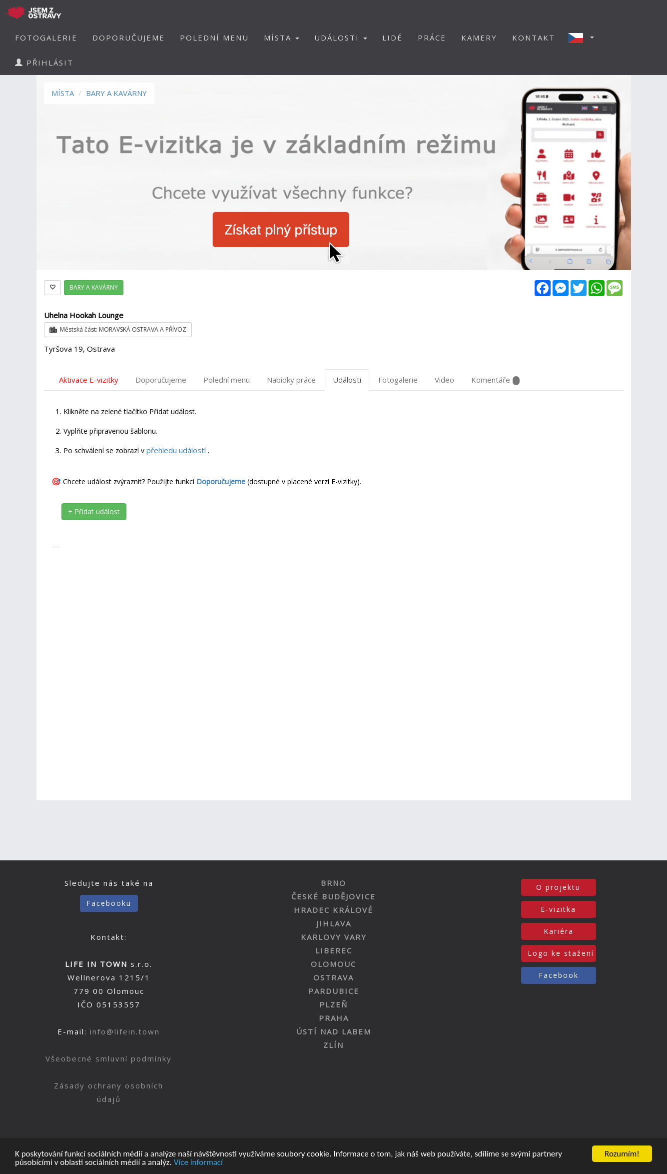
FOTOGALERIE (46, 38)
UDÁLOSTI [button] (340, 38)
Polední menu (226, 380)
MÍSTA (62, 93)
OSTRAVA (333, 977)
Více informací (198, 1164)
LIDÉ (392, 38)
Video (444, 380)
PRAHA (334, 1018)
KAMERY (479, 38)
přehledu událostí (177, 450)
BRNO (333, 883)
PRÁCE (432, 38)
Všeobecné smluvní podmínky (108, 1058)
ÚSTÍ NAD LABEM (333, 1031)
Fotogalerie (398, 380)
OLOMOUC (333, 964)
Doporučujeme (160, 380)
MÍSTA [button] (281, 38)
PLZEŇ (333, 1004)
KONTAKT (533, 38)
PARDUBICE (333, 991)
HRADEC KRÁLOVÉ (333, 910)
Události (347, 380)
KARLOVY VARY (334, 937)
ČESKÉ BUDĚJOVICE (333, 896)
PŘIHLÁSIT (44, 63)
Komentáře (495, 380)
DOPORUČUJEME (128, 38)
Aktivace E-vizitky (88, 380)
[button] (584, 37)
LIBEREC (333, 950)
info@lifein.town (125, 1031)
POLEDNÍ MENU (214, 38)
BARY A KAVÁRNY (116, 93)
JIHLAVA (333, 923)
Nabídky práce (291, 380)
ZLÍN (333, 1045)
